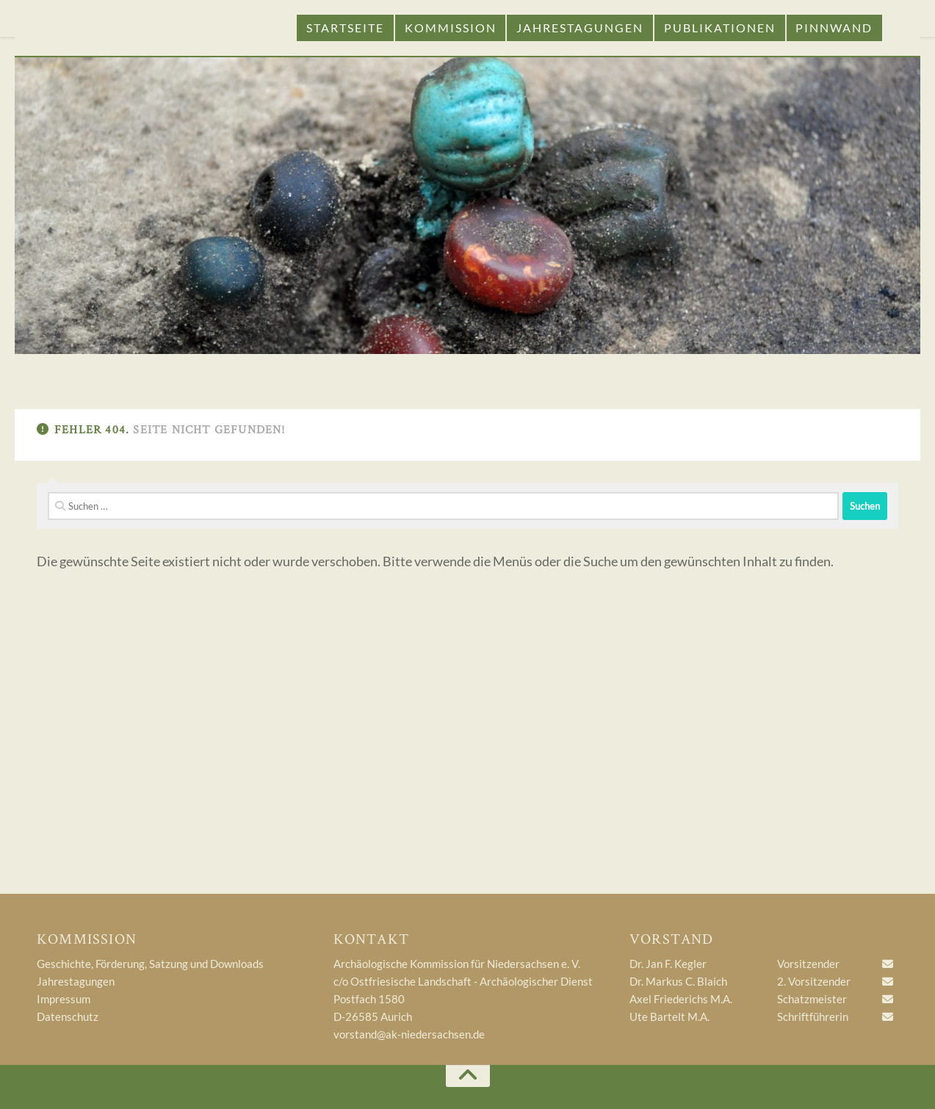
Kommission (451, 28)
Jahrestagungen (579, 28)
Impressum (63, 998)
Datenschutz (67, 1016)
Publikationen (720, 28)
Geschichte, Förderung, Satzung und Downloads (150, 963)
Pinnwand (834, 28)
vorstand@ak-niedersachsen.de (409, 1034)
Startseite (345, 28)
